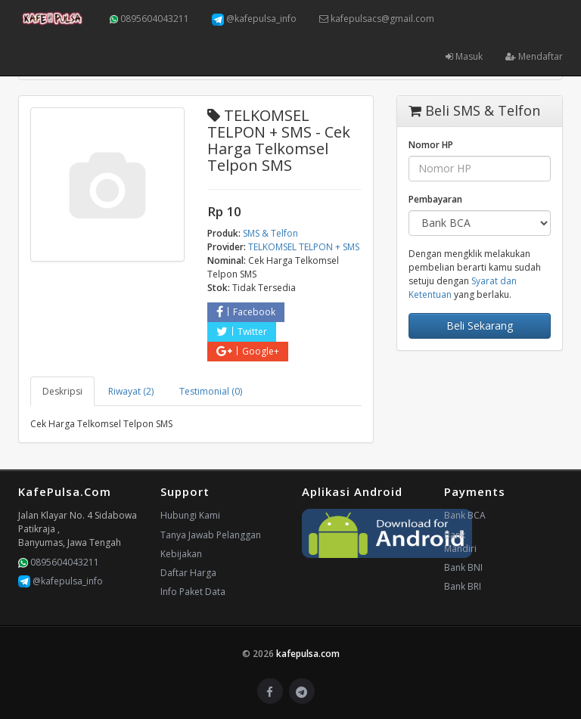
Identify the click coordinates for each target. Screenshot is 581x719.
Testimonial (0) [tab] (210, 391)
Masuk (464, 56)
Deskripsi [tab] (62, 391)
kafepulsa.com (308, 653)
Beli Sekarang (479, 325)
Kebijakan (181, 553)
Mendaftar (534, 56)
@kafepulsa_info (254, 19)
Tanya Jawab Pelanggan (210, 534)
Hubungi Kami (190, 515)
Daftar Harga (188, 572)
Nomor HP (431, 144)
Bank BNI (463, 567)
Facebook (245, 311)
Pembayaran (435, 199)
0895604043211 (149, 18)
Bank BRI (462, 586)
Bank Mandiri (460, 541)
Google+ (247, 351)
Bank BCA (465, 515)
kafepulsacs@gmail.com (376, 18)
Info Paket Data (192, 591)
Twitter (241, 331)
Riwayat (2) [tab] (131, 391)
